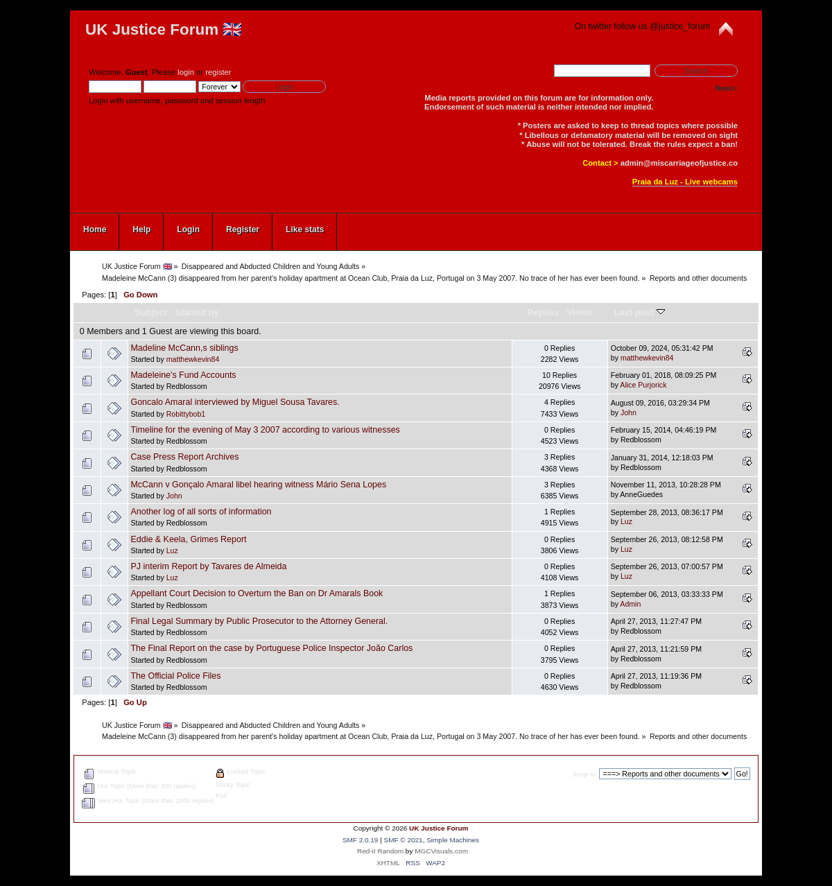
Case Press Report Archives (184, 457)
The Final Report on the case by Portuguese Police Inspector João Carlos (271, 648)
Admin (630, 604)
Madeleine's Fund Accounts (183, 375)
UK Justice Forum (438, 828)
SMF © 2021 (403, 840)
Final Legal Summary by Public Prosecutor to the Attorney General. (259, 621)
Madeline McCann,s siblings (184, 348)
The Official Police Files (175, 676)
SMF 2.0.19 (361, 840)
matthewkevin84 (193, 359)
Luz (626, 521)
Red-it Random (380, 851)
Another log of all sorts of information (200, 511)
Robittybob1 (186, 414)
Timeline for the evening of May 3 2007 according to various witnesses (264, 430)
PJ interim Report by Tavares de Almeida (208, 566)
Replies (543, 312)
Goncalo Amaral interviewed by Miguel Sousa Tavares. (234, 402)
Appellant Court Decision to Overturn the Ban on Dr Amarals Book (256, 593)
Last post (639, 312)
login (185, 72)
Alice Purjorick (643, 385)
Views (579, 312)
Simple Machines (452, 840)
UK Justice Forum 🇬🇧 (163, 29)
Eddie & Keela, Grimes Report (188, 539)
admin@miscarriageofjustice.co (679, 163)
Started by (197, 312)
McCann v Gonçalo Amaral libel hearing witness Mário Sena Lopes (258, 484)
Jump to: (585, 774)
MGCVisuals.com (441, 851)
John (628, 412)
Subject (151, 312)
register (218, 72)
